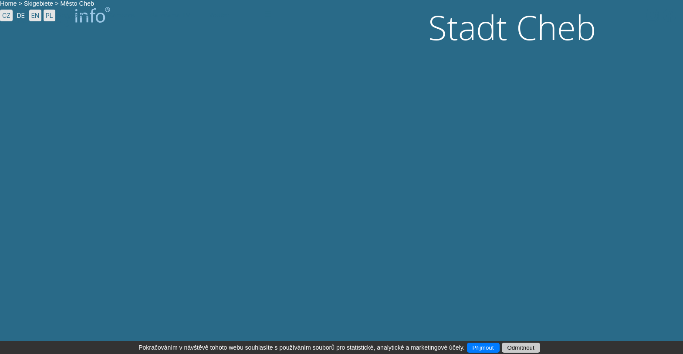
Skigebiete (38, 3)
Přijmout (483, 347)
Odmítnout (520, 347)
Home (8, 3)
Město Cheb (77, 3)
